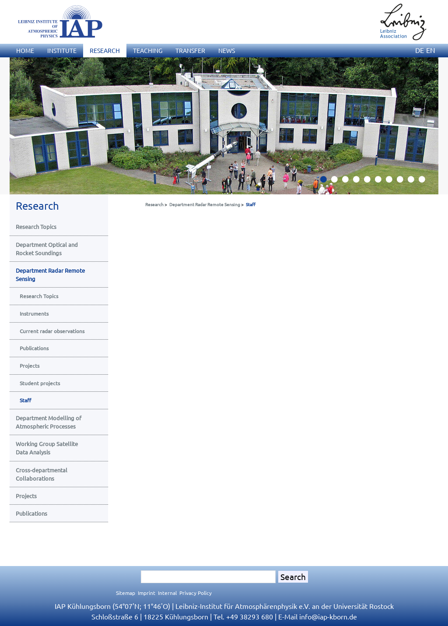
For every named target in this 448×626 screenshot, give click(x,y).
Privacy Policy (195, 592)
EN (430, 50)
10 (425, 181)
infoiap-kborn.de (328, 616)
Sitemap (125, 592)
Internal (167, 592)
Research (154, 204)
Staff (251, 204)
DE (419, 50)
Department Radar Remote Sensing (204, 204)
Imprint (146, 592)
